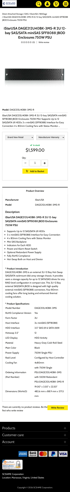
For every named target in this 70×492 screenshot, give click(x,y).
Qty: (24, 157)
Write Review (57, 407)
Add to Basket (37, 171)
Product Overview (35, 190)
